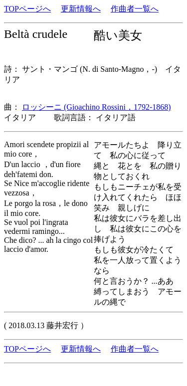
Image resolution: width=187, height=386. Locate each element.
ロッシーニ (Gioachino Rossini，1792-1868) (96, 107)
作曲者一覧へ (135, 8)
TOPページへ (27, 8)
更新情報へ (81, 8)
